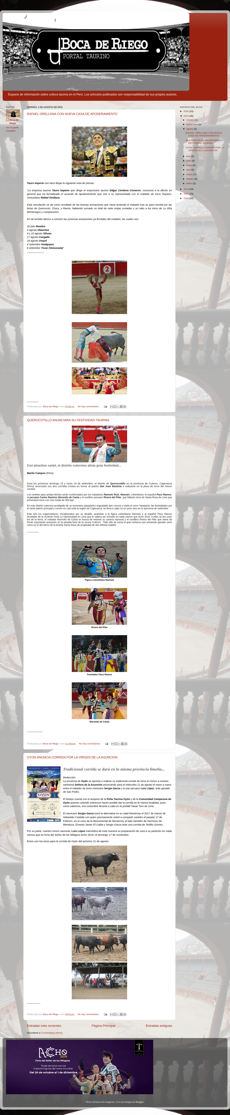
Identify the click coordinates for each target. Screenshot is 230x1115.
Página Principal (103, 1026)
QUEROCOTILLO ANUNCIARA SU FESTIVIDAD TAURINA (68, 420)
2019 (186, 116)
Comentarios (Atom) (52, 1032)
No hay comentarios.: (89, 406)
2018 (186, 189)
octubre (190, 120)
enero (189, 183)
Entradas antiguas (159, 1026)
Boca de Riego (14, 122)
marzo (189, 174)
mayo (189, 165)
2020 (186, 111)
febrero (190, 179)
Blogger (140, 1102)
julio (188, 156)
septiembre (192, 124)
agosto (190, 129)
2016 (186, 198)
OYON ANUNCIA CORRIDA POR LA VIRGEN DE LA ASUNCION (72, 757)
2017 (186, 193)
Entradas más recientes (44, 1026)
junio (189, 160)
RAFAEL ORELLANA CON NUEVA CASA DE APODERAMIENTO (72, 114)
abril (188, 169)
